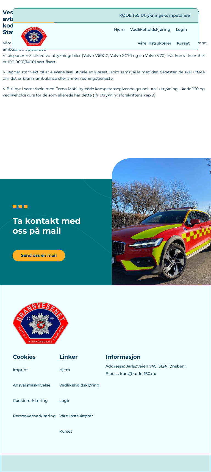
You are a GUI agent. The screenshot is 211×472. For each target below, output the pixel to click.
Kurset (183, 43)
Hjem (119, 29)
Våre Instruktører (154, 43)
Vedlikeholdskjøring (150, 29)
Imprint (20, 369)
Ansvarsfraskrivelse (31, 385)
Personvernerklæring (31, 415)
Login (181, 29)
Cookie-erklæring (30, 400)
